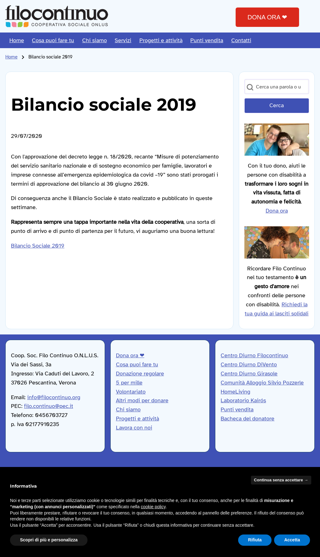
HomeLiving (235, 391)
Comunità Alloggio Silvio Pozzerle (262, 382)
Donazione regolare (140, 373)
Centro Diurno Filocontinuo (254, 355)
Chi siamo (128, 409)
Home (11, 57)
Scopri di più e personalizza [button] (49, 539)
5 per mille (129, 382)
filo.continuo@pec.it (48, 406)
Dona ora (277, 210)
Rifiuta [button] (255, 539)
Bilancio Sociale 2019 (37, 245)
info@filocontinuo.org (53, 397)
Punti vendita (237, 409)
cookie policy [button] (153, 506)
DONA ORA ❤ (267, 17)
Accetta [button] (292, 539)
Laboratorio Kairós (243, 400)
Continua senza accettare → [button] (281, 480)
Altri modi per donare (142, 400)
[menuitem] (16, 40)
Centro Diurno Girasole (249, 373)
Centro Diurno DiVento (249, 364)
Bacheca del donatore (247, 418)
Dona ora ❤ (130, 355)
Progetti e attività (137, 418)
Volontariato (131, 391)
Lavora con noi (134, 427)
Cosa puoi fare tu (137, 364)
